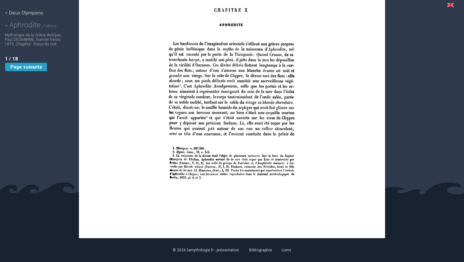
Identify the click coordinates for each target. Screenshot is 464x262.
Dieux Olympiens (24, 13)
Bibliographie (260, 250)
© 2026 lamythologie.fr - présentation (205, 250)
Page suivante (26, 67)
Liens (287, 250)
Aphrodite (31, 24)
